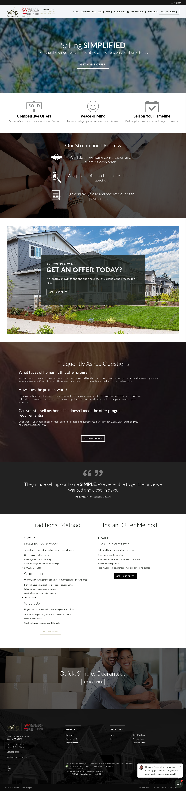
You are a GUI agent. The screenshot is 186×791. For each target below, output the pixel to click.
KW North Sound (126, 764)
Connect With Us (139, 743)
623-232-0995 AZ (48, 12)
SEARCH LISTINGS (88, 12)
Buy (111, 739)
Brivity (16, 788)
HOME (76, 12)
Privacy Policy (144, 788)
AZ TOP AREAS (121, 12)
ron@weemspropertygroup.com (19, 757)
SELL (101, 12)
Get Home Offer (93, 64)
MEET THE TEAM (169, 12)
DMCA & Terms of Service (162, 788)
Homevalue (69, 735)
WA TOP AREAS (138, 12)
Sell (111, 743)
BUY (109, 12)
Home (112, 735)
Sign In (176, 2)
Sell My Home (50, 632)
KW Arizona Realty (108, 764)
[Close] (180, 766)
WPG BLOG (153, 12)
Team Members (139, 735)
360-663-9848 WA (48, 14)
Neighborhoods (71, 743)
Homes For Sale (71, 739)
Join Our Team (138, 739)
